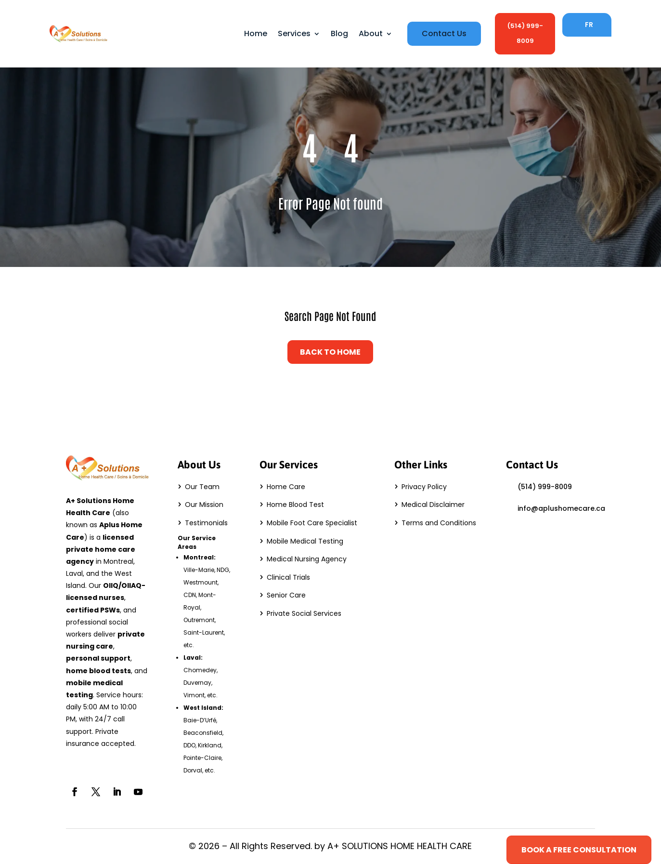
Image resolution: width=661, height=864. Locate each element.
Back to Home (330, 352)
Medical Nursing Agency (307, 559)
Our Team (202, 487)
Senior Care (286, 595)
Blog (339, 33)
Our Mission (204, 504)
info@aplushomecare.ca (561, 508)
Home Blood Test (295, 504)
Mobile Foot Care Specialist (312, 523)
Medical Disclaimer (433, 504)
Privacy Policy (424, 487)
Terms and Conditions (439, 523)
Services (294, 33)
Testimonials (206, 523)
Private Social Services (304, 613)
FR (589, 24)
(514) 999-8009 (525, 33)
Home (255, 33)
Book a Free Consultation (578, 849)
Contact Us (444, 33)
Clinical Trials (288, 577)
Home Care (286, 487)
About (371, 33)
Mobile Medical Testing (305, 541)
